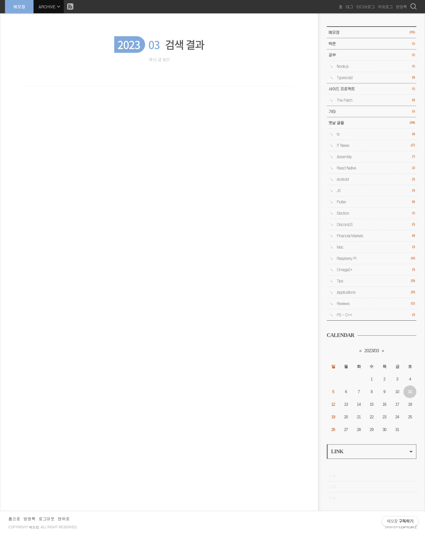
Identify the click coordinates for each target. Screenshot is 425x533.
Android (376, 179)
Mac (376, 247)
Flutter (376, 201)
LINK (372, 451)
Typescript (376, 77)
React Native (376, 167)
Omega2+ (376, 269)
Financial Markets (376, 235)
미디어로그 (365, 6)
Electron (376, 213)
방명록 (401, 6)
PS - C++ (376, 314)
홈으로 (14, 518)
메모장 (19, 6)
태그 (349, 6)
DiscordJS (376, 224)
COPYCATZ (408, 527)
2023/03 (371, 350)
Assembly (376, 156)
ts (376, 134)
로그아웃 (46, 518)
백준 (371, 43)
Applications (376, 292)
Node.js (376, 66)
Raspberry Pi (376, 258)
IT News (376, 145)
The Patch (376, 100)
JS (376, 190)
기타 (371, 111)
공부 (371, 55)
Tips (376, 280)
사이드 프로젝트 (371, 88)
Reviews (376, 303)
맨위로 (64, 518)
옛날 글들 (371, 122)
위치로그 (385, 6)
